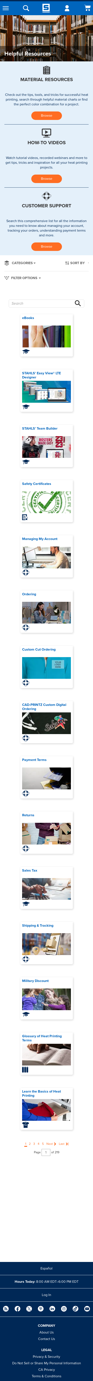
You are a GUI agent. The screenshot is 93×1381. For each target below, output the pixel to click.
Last (61, 1144)
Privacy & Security (46, 1357)
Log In (46, 1295)
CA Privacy (46, 1370)
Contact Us (46, 1339)
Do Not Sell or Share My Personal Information (46, 1363)
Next (49, 1144)
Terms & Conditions (46, 1376)
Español (46, 1268)
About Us (46, 1332)
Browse (46, 115)
